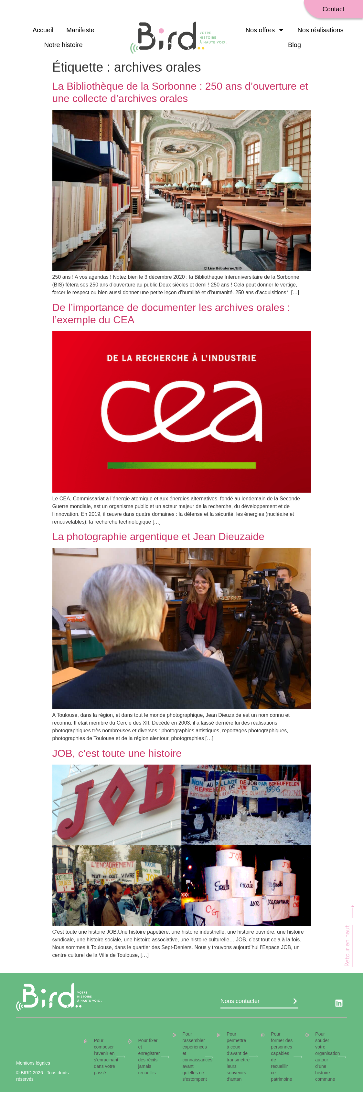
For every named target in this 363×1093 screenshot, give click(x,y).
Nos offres (264, 31)
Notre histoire (63, 45)
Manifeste (80, 31)
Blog (294, 45)
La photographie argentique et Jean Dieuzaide (158, 537)
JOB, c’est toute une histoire (117, 754)
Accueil (43, 31)
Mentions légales (33, 1064)
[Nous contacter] (295, 1002)
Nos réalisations (320, 31)
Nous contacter (240, 1002)
